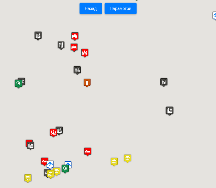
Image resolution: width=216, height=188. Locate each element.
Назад (91, 8)
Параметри (120, 8)
